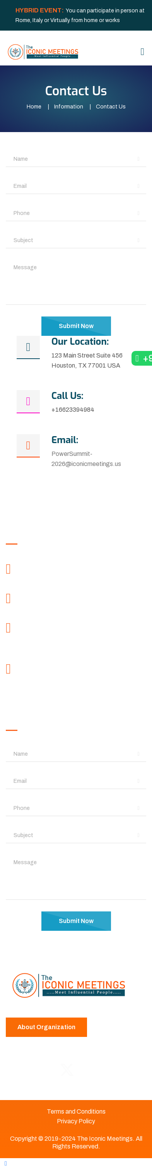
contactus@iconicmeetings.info (72, 684)
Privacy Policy (76, 1121)
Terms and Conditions (76, 1111)
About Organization (46, 1027)
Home (34, 107)
